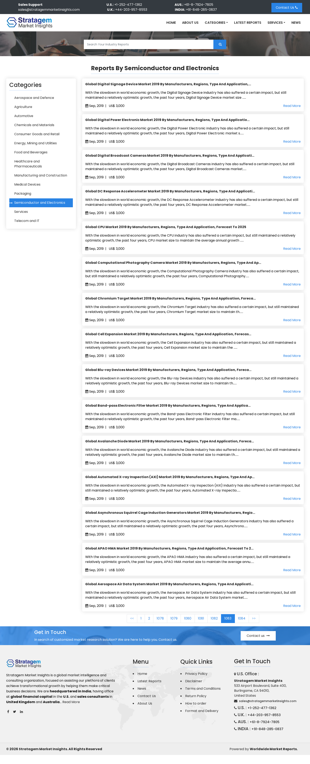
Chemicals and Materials (33, 128)
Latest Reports (247, 22)
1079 (172, 627)
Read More (292, 105)
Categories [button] (215, 22)
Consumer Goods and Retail (35, 138)
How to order (195, 712)
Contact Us (287, 7)
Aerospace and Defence (33, 98)
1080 (187, 627)
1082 (217, 627)
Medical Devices (26, 189)
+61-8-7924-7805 (198, 4)
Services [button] (275, 22)
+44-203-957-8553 (131, 9)
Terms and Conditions (203, 697)
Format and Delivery (201, 720)
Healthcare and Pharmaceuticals (40, 169)
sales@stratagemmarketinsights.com (49, 9)
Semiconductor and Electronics (38, 209)
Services (20, 219)
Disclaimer (193, 690)
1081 (203, 627)
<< (123, 627)
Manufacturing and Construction (39, 179)
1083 (233, 627)
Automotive (22, 118)
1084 (249, 627)
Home (171, 22)
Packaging (21, 199)
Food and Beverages (29, 158)
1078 (156, 627)
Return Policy (195, 705)
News (296, 22)
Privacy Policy (196, 682)
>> (263, 627)
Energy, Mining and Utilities (34, 148)
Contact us (258, 644)
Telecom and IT (25, 229)
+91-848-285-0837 (201, 9)
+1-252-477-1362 (128, 4)
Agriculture (22, 108)
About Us (190, 22)
